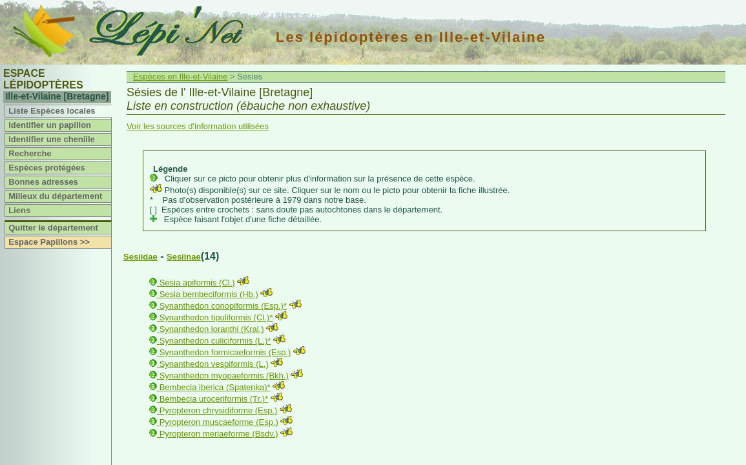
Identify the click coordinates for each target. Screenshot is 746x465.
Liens (19, 210)
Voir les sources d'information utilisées (198, 126)
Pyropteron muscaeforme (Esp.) (219, 422)
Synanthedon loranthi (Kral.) (212, 329)
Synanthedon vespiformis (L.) (214, 364)
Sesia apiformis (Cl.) (197, 282)
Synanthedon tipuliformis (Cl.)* (216, 317)
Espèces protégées (46, 167)
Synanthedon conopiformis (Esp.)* (223, 306)
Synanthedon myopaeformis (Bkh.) (224, 375)
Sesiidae (140, 257)
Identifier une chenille (51, 139)
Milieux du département (55, 196)
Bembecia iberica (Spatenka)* (215, 387)
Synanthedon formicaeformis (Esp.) (225, 352)
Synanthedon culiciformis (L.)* (215, 341)
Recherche (29, 153)
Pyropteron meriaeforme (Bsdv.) (219, 434)
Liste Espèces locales (51, 111)
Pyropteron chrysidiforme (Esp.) (219, 410)
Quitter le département (53, 227)
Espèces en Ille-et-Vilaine (180, 76)
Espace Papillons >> (49, 242)
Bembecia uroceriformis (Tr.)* (214, 399)
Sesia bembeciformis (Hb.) (209, 294)
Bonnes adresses (43, 182)
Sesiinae (184, 257)
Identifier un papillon (49, 125)
